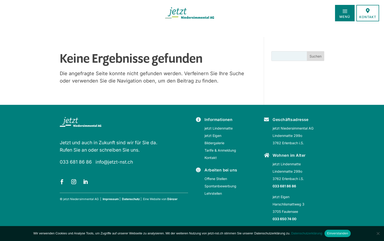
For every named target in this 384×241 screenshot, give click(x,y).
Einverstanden (337, 233)
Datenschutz (131, 199)
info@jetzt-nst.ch (114, 162)
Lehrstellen (213, 193)
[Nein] (377, 233)
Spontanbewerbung (220, 186)
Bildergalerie (214, 143)
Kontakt (210, 158)
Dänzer (172, 199)
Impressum (111, 199)
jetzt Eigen (212, 135)
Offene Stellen (215, 179)
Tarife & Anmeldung (220, 150)
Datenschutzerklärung (306, 233)
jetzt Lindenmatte (218, 128)
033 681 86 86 (76, 162)
